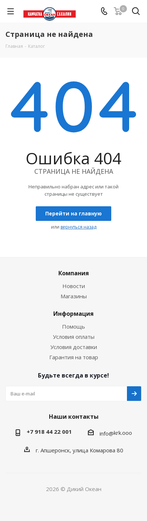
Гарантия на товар (73, 357)
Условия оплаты (73, 336)
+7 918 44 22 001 (49, 431)
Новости (73, 286)
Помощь (73, 326)
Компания (73, 273)
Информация (73, 314)
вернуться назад (78, 227)
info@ (107, 433)
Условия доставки (73, 346)
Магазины (74, 296)
